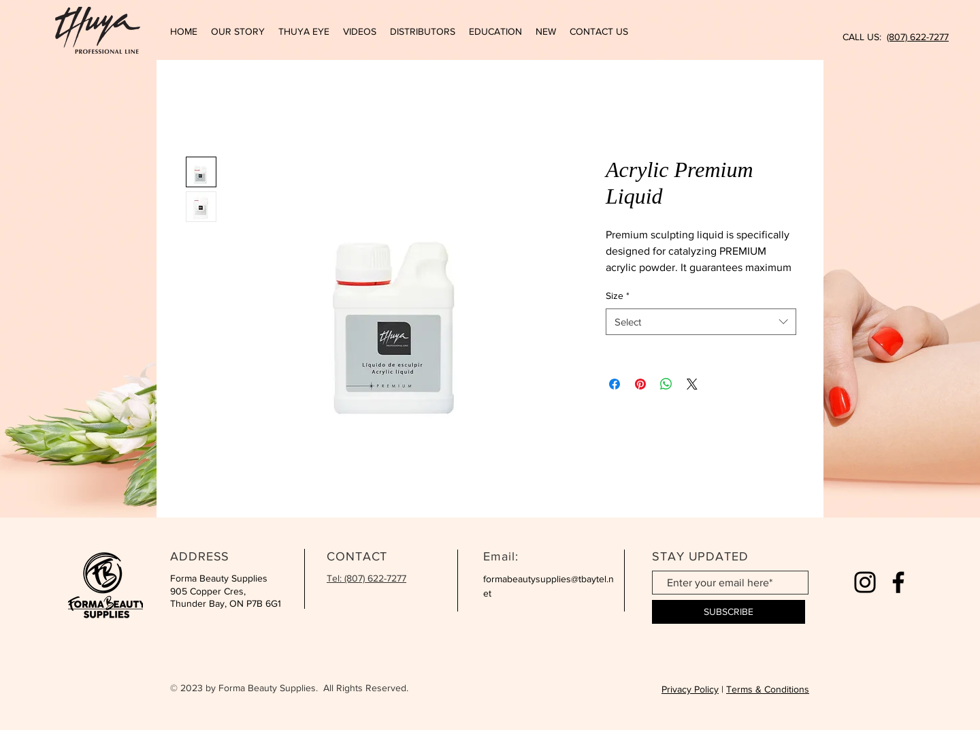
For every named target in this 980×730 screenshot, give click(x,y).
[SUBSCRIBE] (728, 612)
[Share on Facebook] (614, 384)
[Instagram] (865, 582)
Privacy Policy (690, 689)
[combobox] (701, 321)
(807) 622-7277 (918, 36)
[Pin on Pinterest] (640, 384)
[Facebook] (898, 582)
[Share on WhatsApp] (666, 384)
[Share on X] (692, 384)
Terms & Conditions (767, 689)
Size (618, 295)
